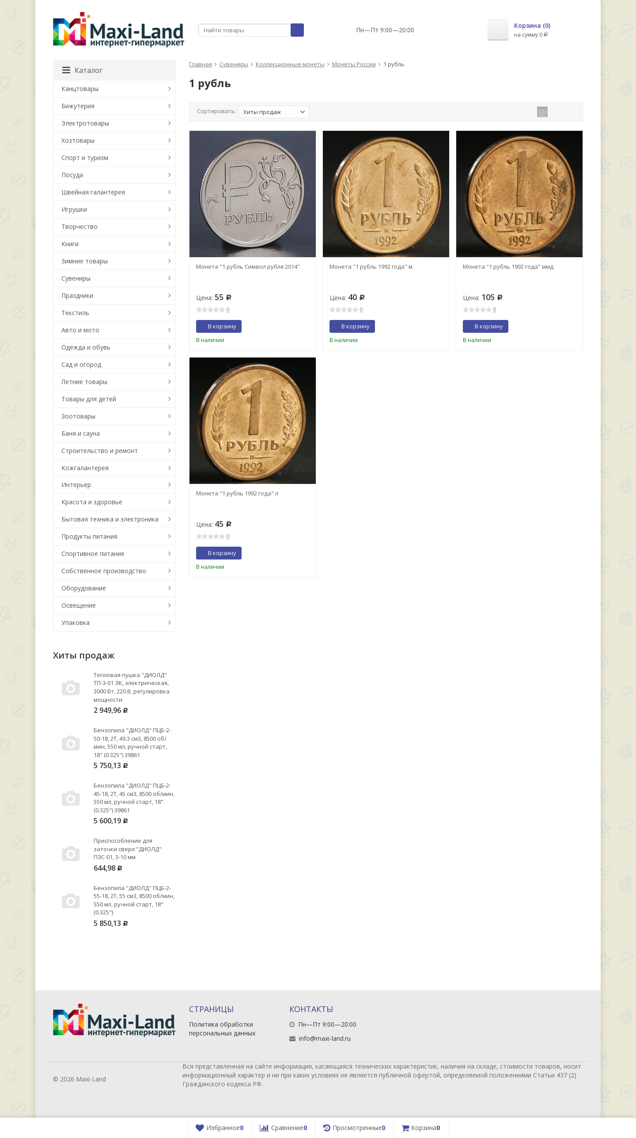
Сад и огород (81, 364)
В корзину (217, 326)
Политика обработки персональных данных (222, 1028)
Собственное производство (103, 571)
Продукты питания (89, 536)
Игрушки (74, 209)
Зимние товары (84, 261)
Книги (70, 244)
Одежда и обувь (85, 347)
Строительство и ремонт (99, 450)
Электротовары (85, 123)
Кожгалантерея (85, 468)
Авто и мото (80, 330)
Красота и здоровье (91, 502)
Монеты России (354, 64)
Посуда (72, 175)
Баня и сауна (80, 433)
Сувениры (234, 64)
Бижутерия (78, 106)
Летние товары (84, 381)
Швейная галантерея (93, 192)
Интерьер (76, 484)
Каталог (82, 70)
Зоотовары (78, 416)
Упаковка (75, 622)
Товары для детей (88, 399)
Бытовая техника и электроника (110, 519)
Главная (200, 64)
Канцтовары (79, 88)
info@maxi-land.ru (325, 1038)
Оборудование (83, 588)
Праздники (77, 295)
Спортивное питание (93, 553)
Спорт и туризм (84, 157)
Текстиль (75, 312)
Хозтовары (78, 140)
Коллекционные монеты (290, 64)
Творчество (79, 226)
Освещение (78, 605)
